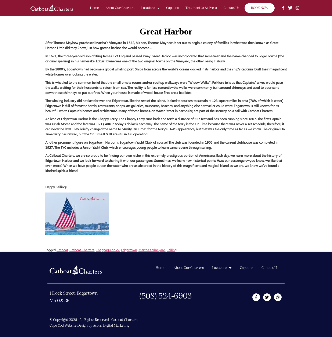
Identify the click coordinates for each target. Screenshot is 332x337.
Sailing (172, 250)
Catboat (62, 250)
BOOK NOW (259, 8)
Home (94, 8)
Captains (172, 8)
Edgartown (129, 250)
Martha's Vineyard (151, 250)
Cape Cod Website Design (69, 325)
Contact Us (231, 8)
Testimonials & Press (201, 8)
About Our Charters (120, 8)
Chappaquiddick (108, 250)
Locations (150, 8)
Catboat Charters (81, 250)
